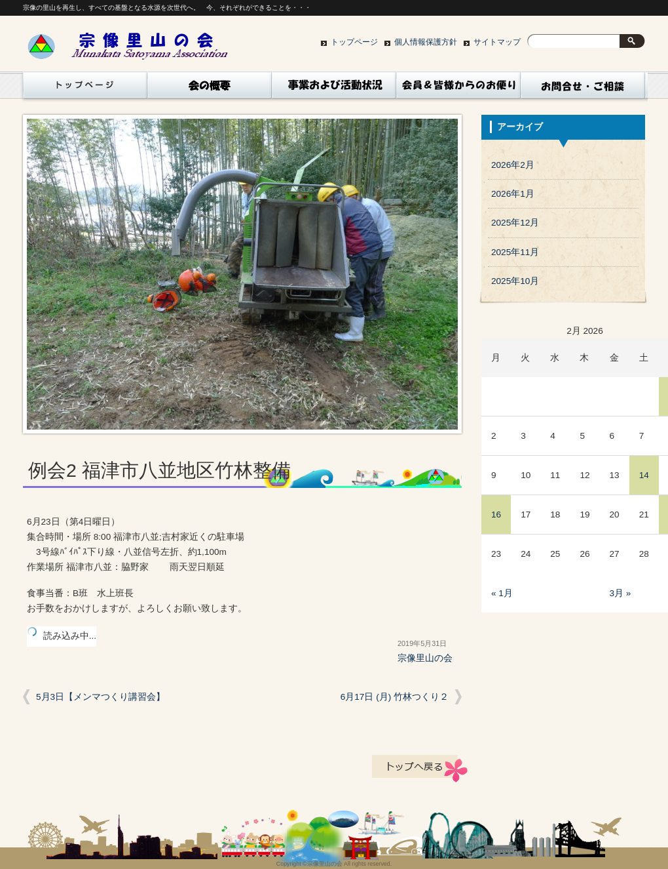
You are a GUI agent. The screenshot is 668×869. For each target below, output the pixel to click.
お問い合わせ (583, 88)
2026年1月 (512, 194)
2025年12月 (515, 223)
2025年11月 (515, 252)
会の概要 (209, 88)
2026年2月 (512, 165)
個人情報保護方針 (425, 42)
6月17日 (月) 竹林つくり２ (395, 697)
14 (644, 475)
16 (496, 514)
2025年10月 (515, 281)
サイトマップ (497, 42)
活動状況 (334, 88)
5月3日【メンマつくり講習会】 (100, 697)
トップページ (354, 42)
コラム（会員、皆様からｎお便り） (458, 88)
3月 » (620, 593)
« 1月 (502, 593)
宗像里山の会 (425, 658)
